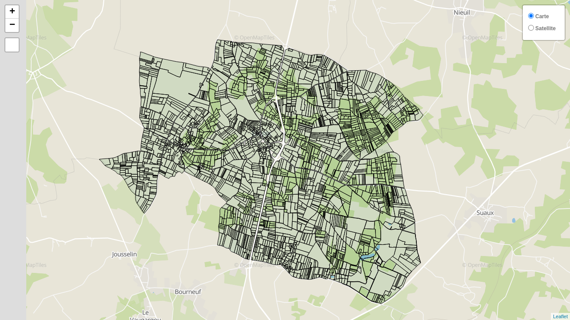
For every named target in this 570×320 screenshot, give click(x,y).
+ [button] (12, 12)
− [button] (12, 25)
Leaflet (560, 316)
